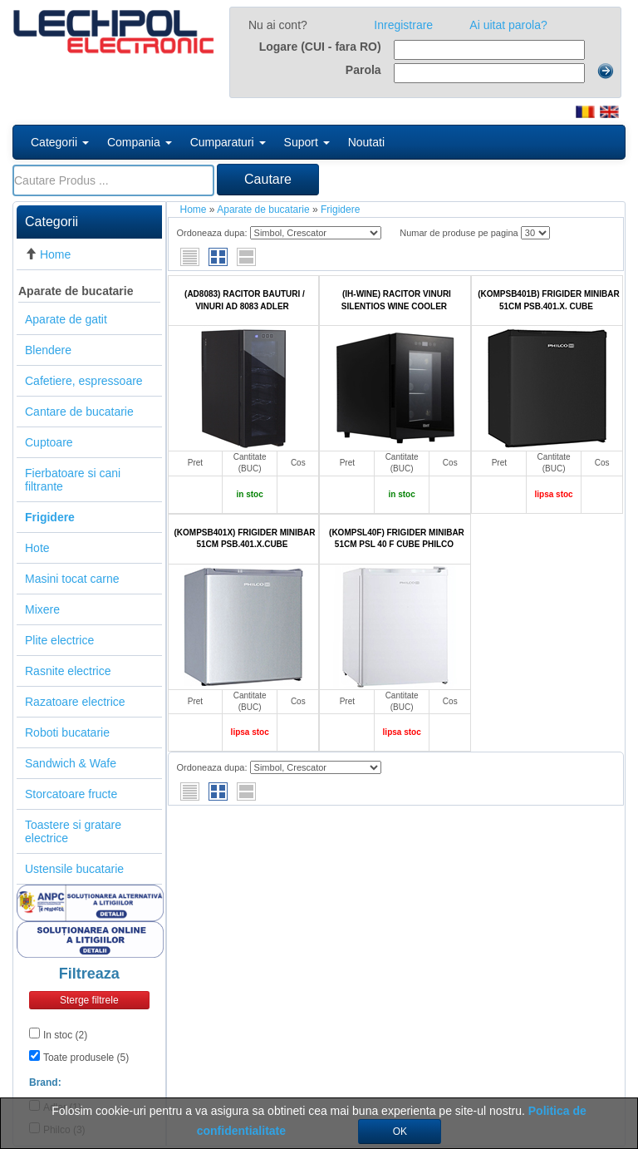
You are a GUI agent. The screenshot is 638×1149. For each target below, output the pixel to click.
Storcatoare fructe (71, 794)
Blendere (48, 350)
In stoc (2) (65, 1035)
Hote (37, 548)
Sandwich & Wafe (70, 763)
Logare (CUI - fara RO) (320, 46)
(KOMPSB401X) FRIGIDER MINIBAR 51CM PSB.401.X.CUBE (244, 538)
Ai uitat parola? (508, 25)
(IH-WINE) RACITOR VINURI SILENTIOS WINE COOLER (396, 299)
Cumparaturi (228, 142)
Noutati (366, 142)
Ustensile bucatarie (74, 868)
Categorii (60, 142)
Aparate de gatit (66, 319)
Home (55, 254)
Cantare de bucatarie (79, 411)
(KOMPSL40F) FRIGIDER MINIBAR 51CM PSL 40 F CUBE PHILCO (396, 538)
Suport (307, 142)
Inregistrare (403, 25)
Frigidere (340, 209)
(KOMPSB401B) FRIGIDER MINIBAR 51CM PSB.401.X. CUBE (549, 299)
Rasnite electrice (68, 671)
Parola (363, 69)
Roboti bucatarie (67, 732)
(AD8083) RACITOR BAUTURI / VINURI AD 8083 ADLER (244, 299)
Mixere (42, 609)
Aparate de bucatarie (76, 291)
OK (400, 1131)
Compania (139, 142)
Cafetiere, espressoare (84, 380)
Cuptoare (49, 442)
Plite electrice (59, 640)
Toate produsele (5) (86, 1057)
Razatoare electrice (75, 701)
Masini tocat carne (72, 578)
